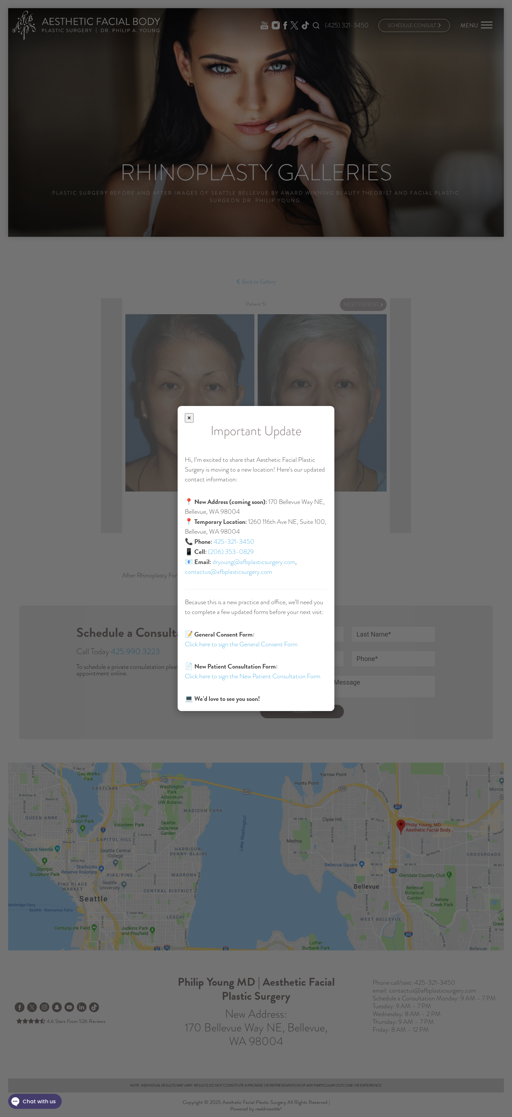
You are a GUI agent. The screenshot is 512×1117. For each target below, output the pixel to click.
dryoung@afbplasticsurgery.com (254, 562)
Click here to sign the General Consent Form (241, 644)
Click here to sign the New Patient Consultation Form (252, 676)
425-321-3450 (234, 541)
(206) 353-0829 (231, 552)
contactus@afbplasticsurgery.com (228, 571)
